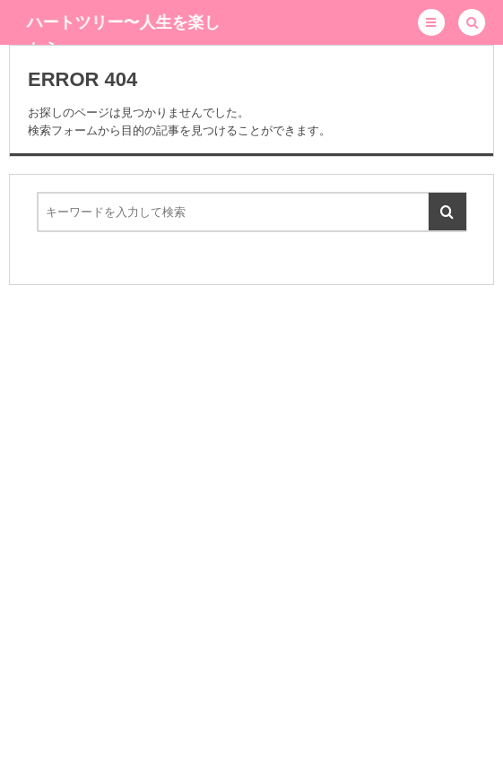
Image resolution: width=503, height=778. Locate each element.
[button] (431, 22)
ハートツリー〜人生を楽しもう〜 (124, 35)
